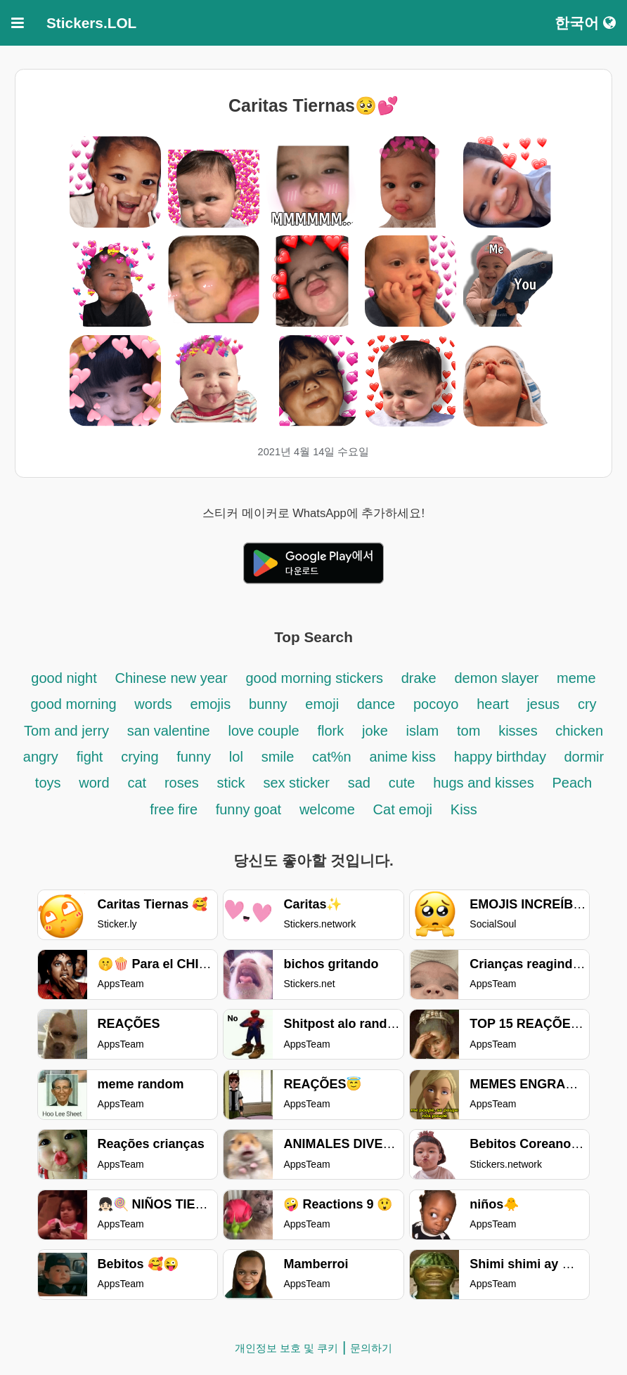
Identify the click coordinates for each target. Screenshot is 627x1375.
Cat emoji (402, 809)
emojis (210, 704)
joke (375, 730)
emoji (323, 704)
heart (494, 704)
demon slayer (498, 678)
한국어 (585, 23)
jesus (543, 704)
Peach (572, 782)
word (94, 782)
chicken (579, 730)
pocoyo (436, 704)
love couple (263, 730)
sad (359, 782)
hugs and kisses (483, 782)
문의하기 (371, 1348)
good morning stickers (316, 678)
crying (141, 756)
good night (63, 678)
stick (231, 782)
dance (376, 704)
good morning (75, 704)
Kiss (464, 809)
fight (90, 756)
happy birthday (502, 756)
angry (40, 756)
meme (576, 678)
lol (236, 756)
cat (136, 782)
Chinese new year (171, 678)
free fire (175, 809)
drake (419, 678)
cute (402, 782)
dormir (584, 756)
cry (587, 704)
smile (278, 756)
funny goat (248, 809)
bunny (268, 704)
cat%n (331, 756)
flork (330, 730)
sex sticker (296, 782)
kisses (519, 730)
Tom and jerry (66, 730)
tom (468, 730)
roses (181, 782)
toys (48, 782)
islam (422, 730)
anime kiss (402, 756)
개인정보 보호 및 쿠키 (287, 1348)
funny (193, 756)
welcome (327, 809)
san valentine (168, 730)
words (153, 704)
